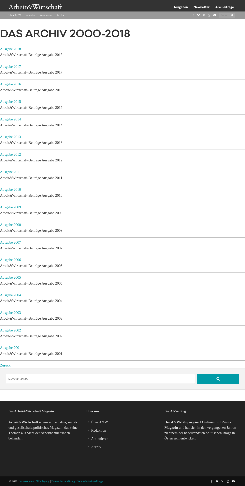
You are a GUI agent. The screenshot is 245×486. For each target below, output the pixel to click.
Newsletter (202, 7)
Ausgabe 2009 (10, 207)
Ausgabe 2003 (10, 313)
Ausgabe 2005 (10, 277)
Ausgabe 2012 (10, 154)
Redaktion (30, 15)
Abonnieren (46, 15)
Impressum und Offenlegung (34, 481)
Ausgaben (181, 7)
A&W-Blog (179, 422)
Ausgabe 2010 (10, 189)
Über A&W (14, 15)
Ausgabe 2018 (10, 49)
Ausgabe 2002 (10, 330)
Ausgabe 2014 (10, 119)
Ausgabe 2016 (10, 84)
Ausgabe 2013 (10, 137)
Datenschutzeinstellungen (90, 481)
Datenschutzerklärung (63, 481)
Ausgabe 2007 (10, 242)
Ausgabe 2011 (10, 172)
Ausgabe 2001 (10, 348)
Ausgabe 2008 (10, 225)
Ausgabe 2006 (10, 260)
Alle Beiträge (224, 7)
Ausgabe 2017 (10, 67)
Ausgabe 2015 (10, 102)
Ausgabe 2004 (10, 295)
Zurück (5, 365)
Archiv (60, 15)
